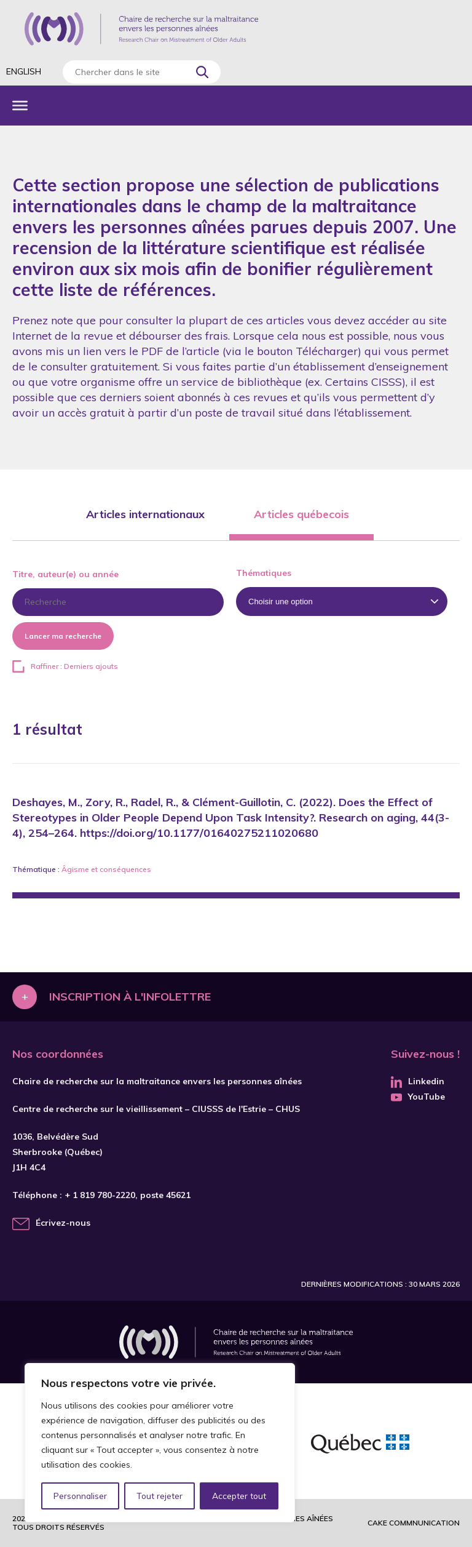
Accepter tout (239, 1495)
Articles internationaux (145, 514)
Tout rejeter (159, 1495)
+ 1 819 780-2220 (100, 1195)
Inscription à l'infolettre (130, 996)
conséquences (125, 869)
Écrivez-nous (63, 1222)
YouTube (418, 1096)
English (23, 71)
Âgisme (75, 869)
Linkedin (417, 1081)
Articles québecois (301, 514)
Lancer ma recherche (63, 636)
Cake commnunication (414, 1522)
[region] (160, 1443)
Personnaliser (80, 1495)
